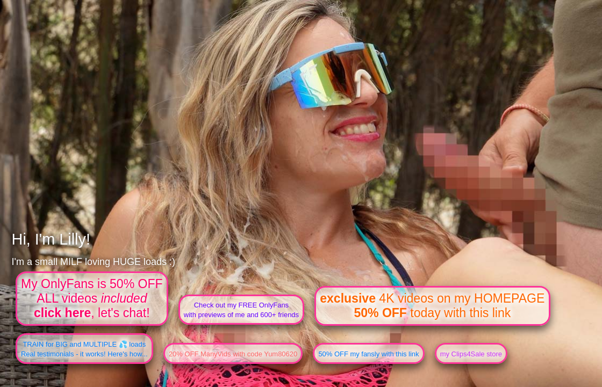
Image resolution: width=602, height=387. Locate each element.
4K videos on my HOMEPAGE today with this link (432, 305)
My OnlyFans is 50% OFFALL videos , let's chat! (92, 298)
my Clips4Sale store (471, 354)
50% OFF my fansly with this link (368, 354)
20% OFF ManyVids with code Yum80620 (233, 354)
